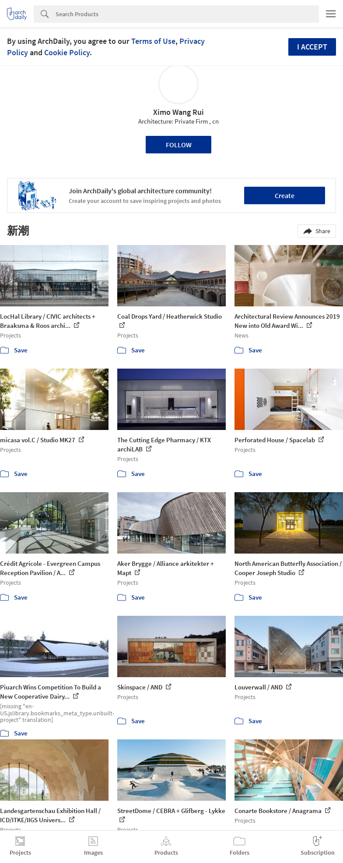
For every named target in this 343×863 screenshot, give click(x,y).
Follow (179, 144)
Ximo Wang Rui (178, 112)
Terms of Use (153, 41)
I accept (312, 47)
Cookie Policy (67, 52)
